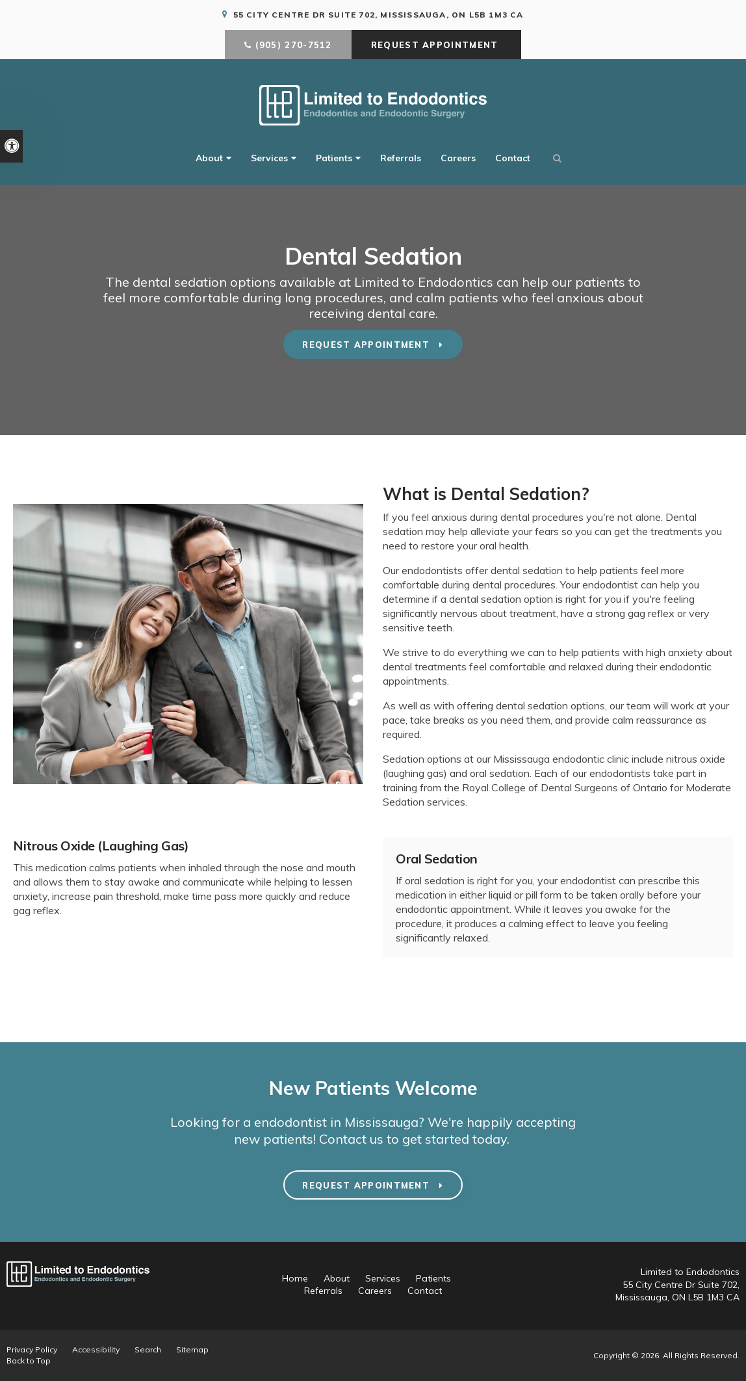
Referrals (400, 158)
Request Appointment (436, 45)
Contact (512, 158)
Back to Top (28, 1360)
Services (269, 158)
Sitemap (192, 1349)
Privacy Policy (31, 1349)
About (209, 158)
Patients (334, 158)
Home (295, 1278)
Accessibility (96, 1349)
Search (148, 1349)
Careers (458, 158)
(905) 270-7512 (293, 45)
